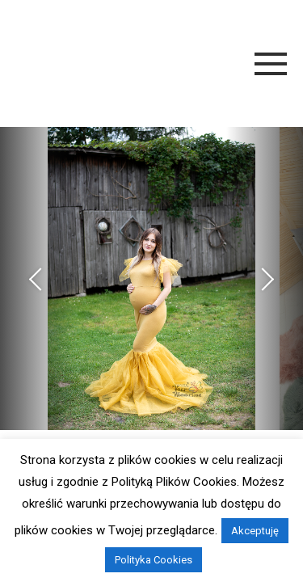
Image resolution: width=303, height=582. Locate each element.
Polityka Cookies (153, 560)
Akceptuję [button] (255, 531)
